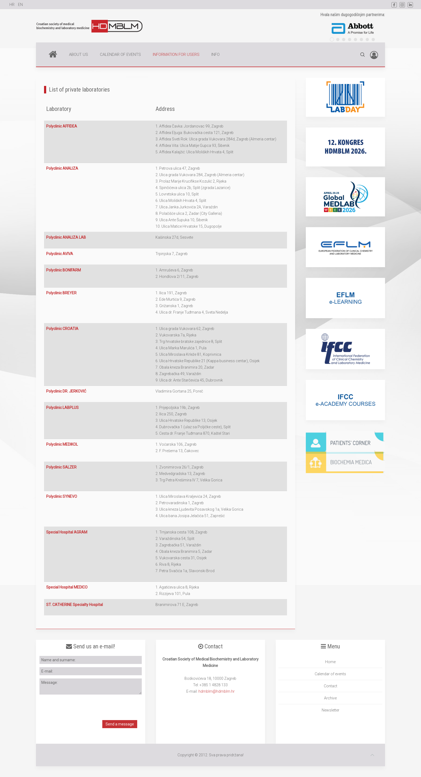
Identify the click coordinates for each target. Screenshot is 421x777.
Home (53, 54)
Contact (330, 686)
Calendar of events (330, 674)
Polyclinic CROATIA (62, 328)
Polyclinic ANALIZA (62, 168)
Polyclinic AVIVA (59, 254)
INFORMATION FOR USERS (176, 54)
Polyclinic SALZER (61, 467)
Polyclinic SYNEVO (61, 496)
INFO (215, 54)
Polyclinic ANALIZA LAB (66, 237)
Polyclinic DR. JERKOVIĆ (66, 391)
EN (20, 4)
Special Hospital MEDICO (67, 587)
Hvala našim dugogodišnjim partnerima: (352, 14)
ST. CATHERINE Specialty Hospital (74, 604)
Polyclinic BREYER (61, 293)
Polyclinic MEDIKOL (62, 444)
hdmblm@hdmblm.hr (216, 691)
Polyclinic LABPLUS (62, 407)
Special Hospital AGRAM (66, 532)
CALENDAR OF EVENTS (120, 54)
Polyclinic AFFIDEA (61, 126)
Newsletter (330, 710)
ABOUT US (78, 54)
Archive (330, 698)
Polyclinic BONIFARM (63, 270)
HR (12, 4)
